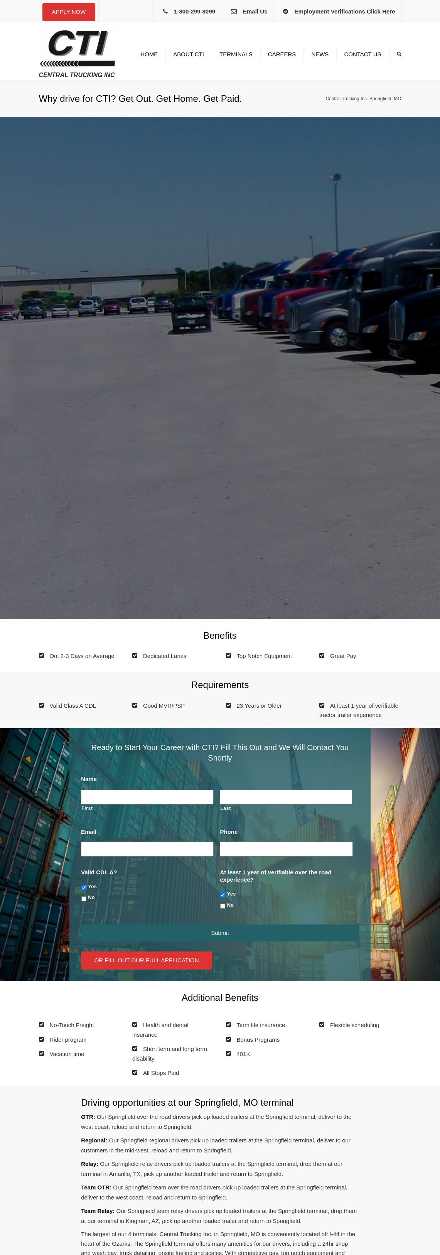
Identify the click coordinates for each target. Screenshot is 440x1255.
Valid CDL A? (99, 872)
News (320, 54)
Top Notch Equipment (264, 656)
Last (225, 808)
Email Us (255, 11)
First (87, 808)
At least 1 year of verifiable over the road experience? (275, 876)
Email (88, 831)
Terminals (236, 54)
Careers (282, 54)
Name (89, 779)
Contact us (362, 54)
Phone (229, 831)
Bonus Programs (258, 1039)
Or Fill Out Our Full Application (146, 960)
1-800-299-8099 (194, 11)
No (91, 897)
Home (149, 54)
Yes (92, 886)
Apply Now (69, 11)
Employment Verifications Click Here (345, 11)
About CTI (188, 54)
